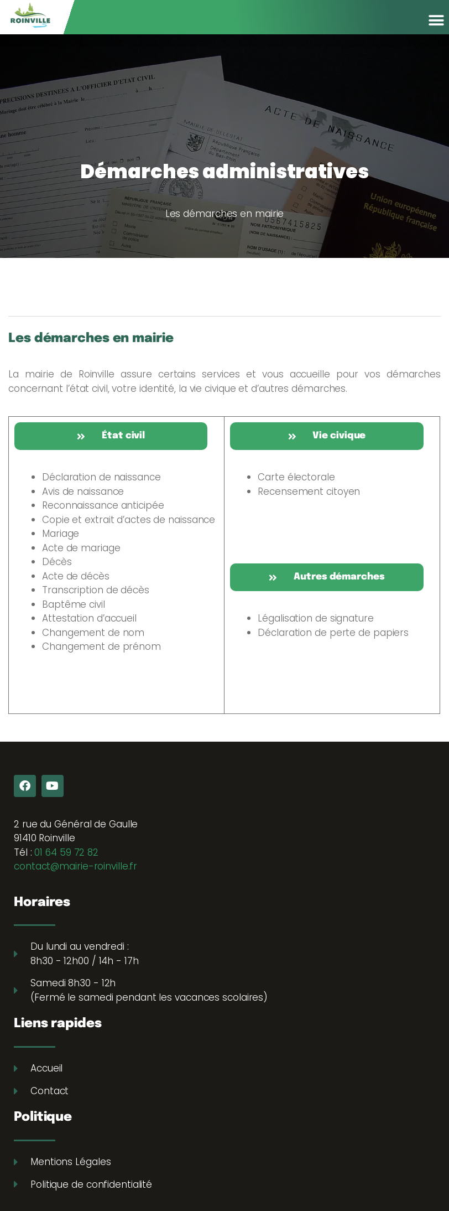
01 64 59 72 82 (66, 852)
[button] (436, 20)
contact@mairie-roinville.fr (75, 866)
